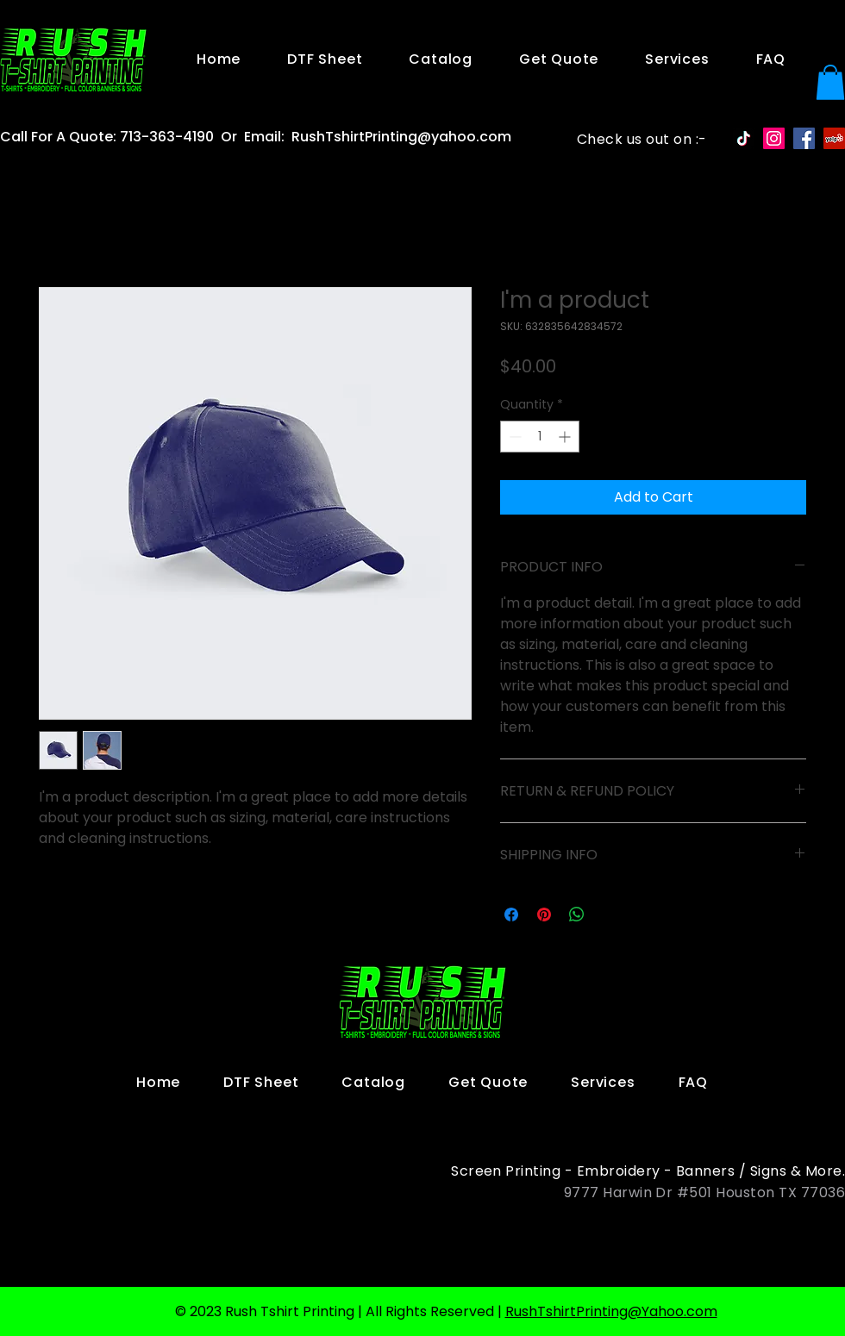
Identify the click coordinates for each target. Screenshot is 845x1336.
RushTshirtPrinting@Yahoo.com (611, 1311)
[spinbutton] (539, 436)
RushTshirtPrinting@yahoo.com (401, 137)
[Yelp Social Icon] (834, 138)
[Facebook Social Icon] (804, 138)
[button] (830, 82)
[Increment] (566, 436)
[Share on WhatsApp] (576, 914)
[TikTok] (743, 138)
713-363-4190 (167, 137)
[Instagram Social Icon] (774, 138)
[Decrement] (513, 436)
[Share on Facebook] (511, 914)
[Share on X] (609, 914)
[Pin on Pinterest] (544, 914)
